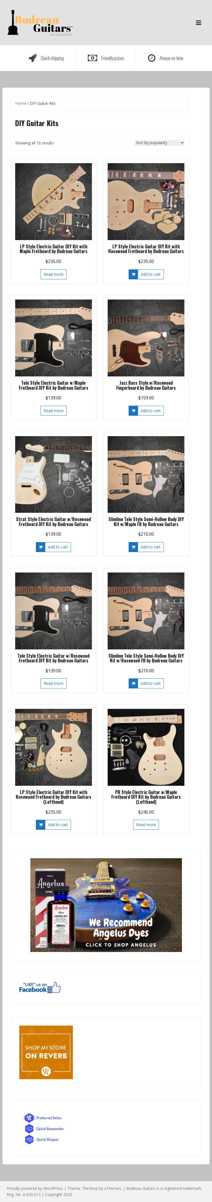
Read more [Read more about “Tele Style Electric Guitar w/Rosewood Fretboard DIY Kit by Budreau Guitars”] (53, 683)
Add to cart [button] (151, 274)
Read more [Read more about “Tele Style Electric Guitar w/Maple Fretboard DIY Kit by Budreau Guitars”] (53, 410)
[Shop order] (159, 143)
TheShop (90, 1188)
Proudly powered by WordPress (35, 1188)
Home (20, 103)
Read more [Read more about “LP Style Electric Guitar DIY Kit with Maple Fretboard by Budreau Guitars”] (53, 274)
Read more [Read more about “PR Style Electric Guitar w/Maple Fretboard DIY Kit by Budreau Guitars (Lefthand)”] (146, 824)
